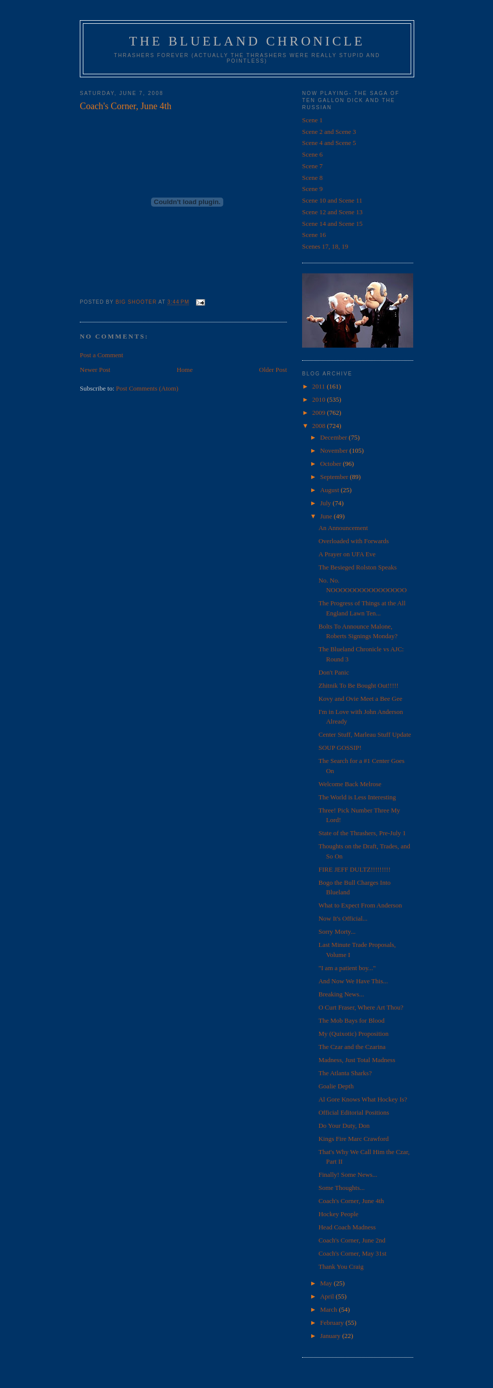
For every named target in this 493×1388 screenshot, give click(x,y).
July (326, 503)
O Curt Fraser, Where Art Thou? (360, 1007)
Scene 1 (312, 120)
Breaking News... (341, 994)
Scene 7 (312, 166)
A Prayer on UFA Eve (346, 554)
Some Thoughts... (341, 1187)
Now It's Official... (342, 918)
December (334, 437)
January (331, 1335)
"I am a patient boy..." (346, 968)
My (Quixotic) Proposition (353, 1033)
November (335, 450)
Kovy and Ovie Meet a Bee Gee (360, 698)
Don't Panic (333, 672)
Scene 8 (312, 177)
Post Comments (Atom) (147, 388)
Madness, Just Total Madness (356, 1060)
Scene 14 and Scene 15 (332, 223)
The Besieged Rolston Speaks (357, 567)
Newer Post (95, 369)
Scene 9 (312, 189)
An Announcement (343, 528)
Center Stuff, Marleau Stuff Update (364, 734)
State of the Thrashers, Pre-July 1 (362, 833)
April (328, 1296)
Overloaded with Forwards (353, 541)
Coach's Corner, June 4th (351, 1201)
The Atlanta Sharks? (344, 1073)
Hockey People (338, 1214)
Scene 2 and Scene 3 (329, 131)
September (335, 477)
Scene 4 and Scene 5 (329, 143)
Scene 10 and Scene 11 (332, 200)
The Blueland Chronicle (247, 41)
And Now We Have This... (352, 981)
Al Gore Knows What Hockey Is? (362, 1099)
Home (185, 369)
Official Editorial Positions (353, 1112)
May (327, 1283)
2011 (319, 386)
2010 (319, 399)
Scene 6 (312, 154)
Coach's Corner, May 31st (352, 1253)
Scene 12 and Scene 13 (332, 212)
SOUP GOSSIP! (339, 747)
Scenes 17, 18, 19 (325, 246)
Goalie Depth (336, 1086)
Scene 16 (314, 234)
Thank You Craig (340, 1266)
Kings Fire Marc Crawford (353, 1138)
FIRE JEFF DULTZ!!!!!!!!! (354, 869)
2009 (319, 412)
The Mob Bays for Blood (351, 1020)
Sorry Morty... (337, 931)
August (330, 490)
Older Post (273, 369)
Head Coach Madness (346, 1227)
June (327, 516)
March (329, 1309)
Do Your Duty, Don (343, 1125)
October (331, 463)
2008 (319, 425)
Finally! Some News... (347, 1174)
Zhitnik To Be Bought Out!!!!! (358, 685)
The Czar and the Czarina (351, 1046)
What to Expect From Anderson (360, 905)
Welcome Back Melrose (349, 784)
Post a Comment (101, 355)
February (333, 1322)
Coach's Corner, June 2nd (351, 1240)
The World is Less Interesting (357, 797)
